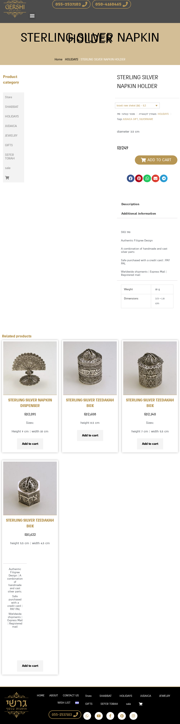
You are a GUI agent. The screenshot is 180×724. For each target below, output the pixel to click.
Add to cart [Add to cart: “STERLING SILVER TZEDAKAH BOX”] (90, 435)
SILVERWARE (146, 119)
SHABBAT (14, 107)
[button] (32, 16)
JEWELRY (13, 135)
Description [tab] (130, 204)
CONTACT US (71, 695)
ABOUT (53, 695)
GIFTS (11, 145)
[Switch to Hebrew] (77, 702)
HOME (41, 695)
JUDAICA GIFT (130, 119)
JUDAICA (13, 126)
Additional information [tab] (138, 214)
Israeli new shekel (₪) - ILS (131, 105)
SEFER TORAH (13, 156)
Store (8, 97)
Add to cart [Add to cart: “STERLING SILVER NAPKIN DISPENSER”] (30, 444)
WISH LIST (64, 702)
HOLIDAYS (71, 59)
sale (7, 168)
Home (58, 59)
